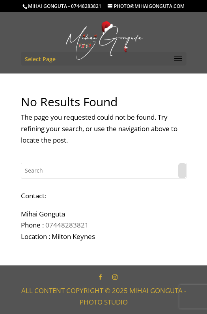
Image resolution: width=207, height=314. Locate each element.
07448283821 (67, 224)
